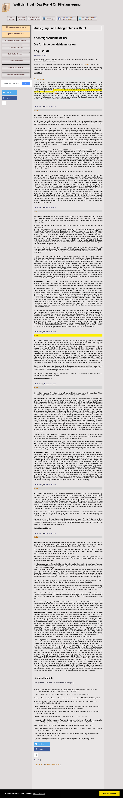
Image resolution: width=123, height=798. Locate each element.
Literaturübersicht (50, 106)
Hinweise (86, 64)
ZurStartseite (11, 18)
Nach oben (38, 106)
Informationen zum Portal (21, 18)
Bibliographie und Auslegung (16, 27)
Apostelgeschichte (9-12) (15, 34)
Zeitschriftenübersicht (15, 54)
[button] (9, 92)
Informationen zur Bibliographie (34, 18)
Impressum (38, 764)
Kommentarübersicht (16, 47)
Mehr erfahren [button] (39, 794)
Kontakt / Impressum (16, 61)
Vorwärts (44, 55)
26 (44, 82)
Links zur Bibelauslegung (16, 74)
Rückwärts (37, 55)
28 (54, 90)
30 (56, 93)
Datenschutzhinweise (15, 67)
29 (54, 91)
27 (82, 84)
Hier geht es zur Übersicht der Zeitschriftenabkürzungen (53, 683)
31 (61, 95)
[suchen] (11, 84)
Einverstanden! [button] (109, 794)
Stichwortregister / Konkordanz (15, 40)
